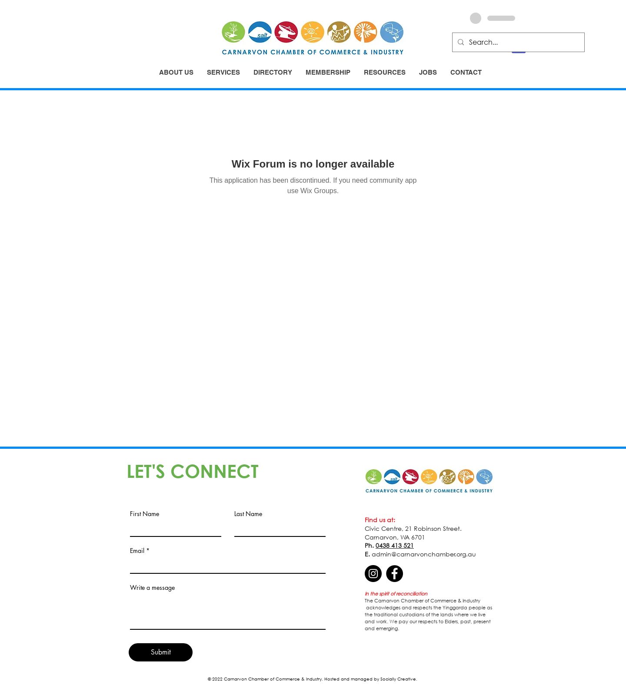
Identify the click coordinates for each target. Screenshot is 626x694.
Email (137, 551)
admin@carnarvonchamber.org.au (424, 554)
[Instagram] (373, 573)
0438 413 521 (395, 545)
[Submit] (161, 652)
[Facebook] (394, 573)
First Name (144, 514)
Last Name (248, 514)
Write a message (152, 588)
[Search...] (517, 42)
